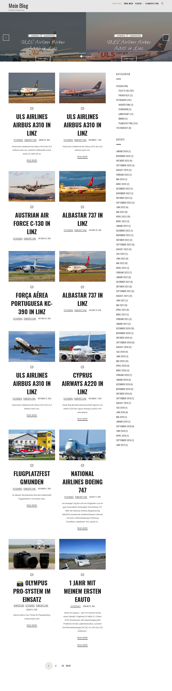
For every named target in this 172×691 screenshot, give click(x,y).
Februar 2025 (122, 178)
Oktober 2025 (122, 164)
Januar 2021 (122, 327)
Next (69, 669)
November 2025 (123, 159)
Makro (121, 122)
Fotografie (35, 28)
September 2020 (123, 345)
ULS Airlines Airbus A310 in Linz (43, 37)
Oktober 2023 (122, 201)
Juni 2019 (120, 415)
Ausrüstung (19, 609)
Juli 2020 (120, 355)
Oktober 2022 (122, 243)
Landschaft (124, 117)
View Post (43, 51)
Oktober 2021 (122, 290)
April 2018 (121, 439)
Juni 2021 (120, 303)
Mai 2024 (120, 182)
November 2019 (123, 392)
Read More (32, 164)
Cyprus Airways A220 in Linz (82, 387)
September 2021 (123, 294)
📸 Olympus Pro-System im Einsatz (32, 594)
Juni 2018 (120, 434)
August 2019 (122, 406)
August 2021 (122, 299)
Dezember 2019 (123, 387)
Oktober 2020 (122, 341)
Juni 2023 (120, 210)
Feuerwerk (123, 112)
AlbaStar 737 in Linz (82, 222)
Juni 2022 (120, 262)
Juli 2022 (120, 257)
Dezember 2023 (123, 192)
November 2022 (123, 238)
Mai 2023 (120, 215)
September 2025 (123, 168)
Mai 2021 (120, 308)
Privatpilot (124, 98)
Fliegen (119, 89)
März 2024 (121, 187)
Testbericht (75, 610)
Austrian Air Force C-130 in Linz (31, 227)
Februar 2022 (122, 276)
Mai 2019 (120, 420)
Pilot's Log (124, 94)
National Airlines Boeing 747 (82, 485)
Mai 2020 (120, 364)
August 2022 (122, 252)
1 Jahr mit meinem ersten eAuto (82, 594)
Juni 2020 (120, 359)
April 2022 (121, 271)
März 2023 (121, 224)
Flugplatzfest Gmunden (32, 481)
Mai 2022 (120, 266)
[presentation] (6, 41)
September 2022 (123, 248)
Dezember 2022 (123, 234)
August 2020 (122, 350)
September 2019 (123, 401)
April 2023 (121, 220)
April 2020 (121, 369)
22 (62, 669)
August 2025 (122, 173)
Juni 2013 (120, 448)
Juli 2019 (120, 411)
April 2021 (121, 313)
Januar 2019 (122, 425)
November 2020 (123, 336)
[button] (81, 60)
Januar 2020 (122, 383)
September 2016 (123, 443)
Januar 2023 (122, 229)
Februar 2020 (122, 378)
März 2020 (121, 373)
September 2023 (123, 206)
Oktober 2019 (122, 397)
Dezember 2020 (123, 331)
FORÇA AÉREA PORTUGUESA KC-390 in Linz (32, 307)
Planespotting (49, 28)
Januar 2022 (122, 280)
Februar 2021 (122, 322)
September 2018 (123, 429)
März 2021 (121, 318)
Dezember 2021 (123, 285)
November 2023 (123, 196)
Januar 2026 (122, 154)
